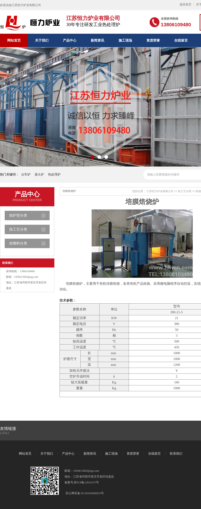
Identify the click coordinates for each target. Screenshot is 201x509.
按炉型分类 (18, 215)
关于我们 (42, 40)
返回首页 (185, 4)
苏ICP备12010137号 (86, 482)
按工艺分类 (18, 229)
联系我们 (7, 263)
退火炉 (39, 174)
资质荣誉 (153, 40)
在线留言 (181, 40)
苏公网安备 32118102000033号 (85, 493)
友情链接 (8, 428)
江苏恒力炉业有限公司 (159, 191)
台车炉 (26, 174)
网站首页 (14, 40)
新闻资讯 (97, 40)
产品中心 (69, 40)
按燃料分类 (18, 243)
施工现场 (125, 40)
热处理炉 (54, 174)
